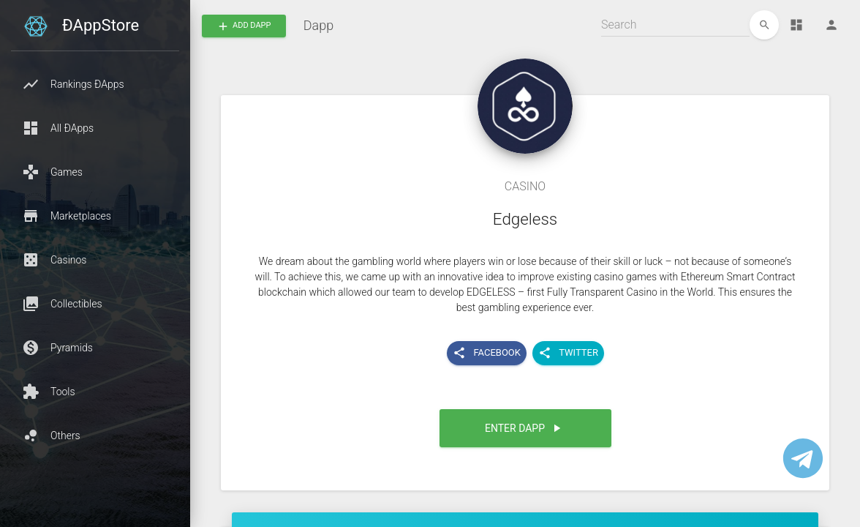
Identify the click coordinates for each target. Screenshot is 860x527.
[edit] (764, 25)
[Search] (675, 25)
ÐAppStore (100, 25)
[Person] (831, 24)
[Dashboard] (796, 24)
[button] (95, 84)
